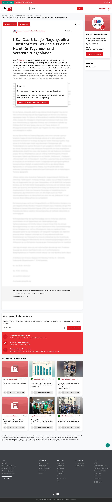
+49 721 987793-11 (9, 468)
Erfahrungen (42, 471)
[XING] (103, 482)
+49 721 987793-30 (9, 466)
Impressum (97, 476)
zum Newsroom (95, 54)
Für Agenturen (43, 466)
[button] (4, 392)
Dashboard (60, 466)
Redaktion (60, 473)
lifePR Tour (8, 2)
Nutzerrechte (98, 473)
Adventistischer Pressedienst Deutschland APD (75, 379)
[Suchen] (80, 8)
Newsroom (60, 463)
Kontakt (24, 24)
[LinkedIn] (97, 482)
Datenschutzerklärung (100, 466)
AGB (95, 463)
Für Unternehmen (44, 463)
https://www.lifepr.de (10, 473)
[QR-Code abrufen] (79, 24)
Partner (41, 473)
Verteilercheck (61, 478)
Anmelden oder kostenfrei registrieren (33, 102)
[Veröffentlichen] (108, 445)
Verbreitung (60, 468)
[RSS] (99, 482)
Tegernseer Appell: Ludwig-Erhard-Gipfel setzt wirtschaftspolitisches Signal (13, 421)
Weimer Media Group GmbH (14, 416)
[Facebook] (94, 482)
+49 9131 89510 (93, 44)
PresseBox (97, 478)
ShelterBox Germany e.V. (41, 416)
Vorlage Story (80, 466)
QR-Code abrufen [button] (93, 67)
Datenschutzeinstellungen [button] (102, 468)
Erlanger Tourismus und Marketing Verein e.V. (31, 31)
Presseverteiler (80, 463)
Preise (59, 476)
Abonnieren (10, 24)
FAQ (58, 481)
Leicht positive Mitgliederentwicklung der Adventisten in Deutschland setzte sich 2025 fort (42, 385)
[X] (101, 482)
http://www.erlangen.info (95, 49)
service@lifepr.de (56, 440)
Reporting (60, 471)
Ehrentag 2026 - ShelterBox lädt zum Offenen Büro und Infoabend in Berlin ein (42, 421)
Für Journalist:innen (45, 468)
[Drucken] (75, 24)
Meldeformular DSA (100, 471)
